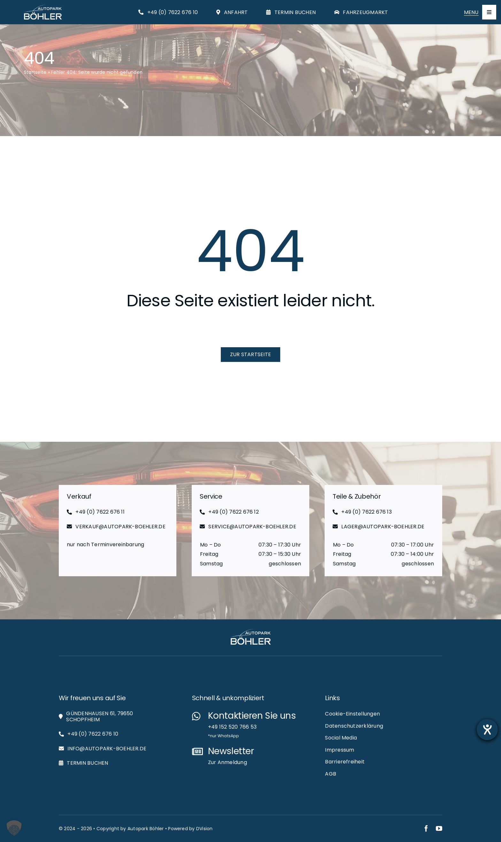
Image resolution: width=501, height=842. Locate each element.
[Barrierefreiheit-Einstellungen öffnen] (487, 729)
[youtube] (439, 828)
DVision (204, 828)
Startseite (35, 72)
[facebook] (426, 828)
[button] (14, 828)
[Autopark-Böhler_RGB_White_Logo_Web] (43, 7)
